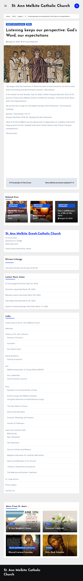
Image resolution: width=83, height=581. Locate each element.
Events (49, 547)
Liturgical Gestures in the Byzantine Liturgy (25, 399)
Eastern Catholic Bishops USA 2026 (20, 306)
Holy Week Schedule (13, 300)
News (12, 523)
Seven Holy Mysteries (16, 411)
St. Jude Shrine (11, 478)
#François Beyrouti (30, 42)
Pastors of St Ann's (15, 337)
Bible (29, 24)
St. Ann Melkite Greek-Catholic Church (33, 232)
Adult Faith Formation (15, 24)
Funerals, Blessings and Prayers (20, 417)
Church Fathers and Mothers (19, 449)
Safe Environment (14, 359)
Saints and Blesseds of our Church (21, 460)
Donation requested (13, 289)
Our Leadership (13, 375)
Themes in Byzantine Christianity (21, 466)
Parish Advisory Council (17, 378)
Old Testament (13, 442)
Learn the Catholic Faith (15, 429)
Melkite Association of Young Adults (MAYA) (25, 369)
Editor (10, 213)
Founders (11, 343)
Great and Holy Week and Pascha (22, 547)
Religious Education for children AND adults (25, 455)
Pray (7, 386)
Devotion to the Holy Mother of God (22, 389)
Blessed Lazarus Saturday (16, 294)
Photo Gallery (11, 484)
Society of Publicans (15, 423)
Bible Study (12, 433)
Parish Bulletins (11, 355)
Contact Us (10, 490)
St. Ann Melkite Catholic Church (41, 6)
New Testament (13, 436)
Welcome (9, 328)
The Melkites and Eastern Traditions (22, 472)
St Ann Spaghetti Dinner (15, 283)
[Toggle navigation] (5, 6)
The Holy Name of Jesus (17, 405)
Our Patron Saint (14, 348)
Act (6, 365)
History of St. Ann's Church (16, 333)
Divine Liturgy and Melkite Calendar (22, 395)
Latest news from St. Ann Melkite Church (22, 322)
